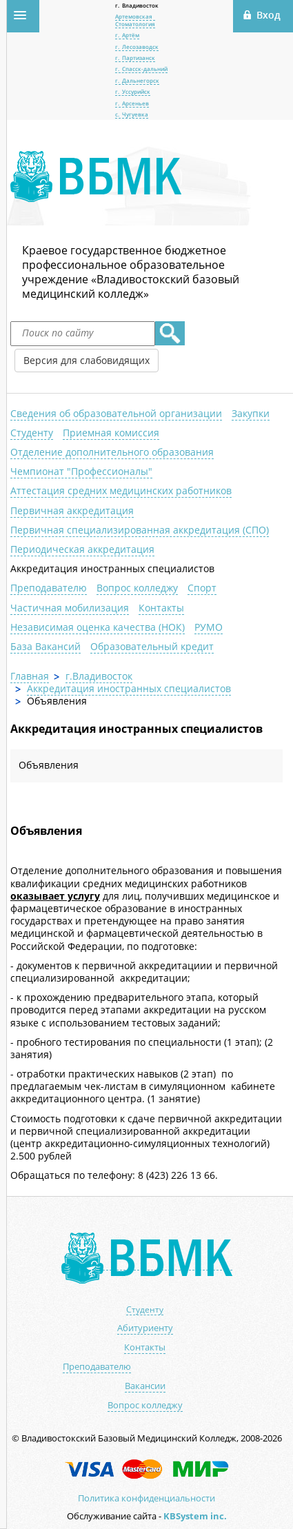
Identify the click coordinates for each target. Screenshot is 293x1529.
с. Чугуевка (131, 114)
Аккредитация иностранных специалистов (112, 568)
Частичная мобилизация (69, 607)
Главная (29, 675)
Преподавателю (48, 587)
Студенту (31, 432)
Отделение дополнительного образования (112, 451)
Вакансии (145, 1386)
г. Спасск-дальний (141, 68)
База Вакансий (45, 646)
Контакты (161, 607)
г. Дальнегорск (137, 80)
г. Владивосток (137, 5)
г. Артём (127, 35)
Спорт (202, 587)
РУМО (208, 627)
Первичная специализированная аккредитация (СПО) (139, 529)
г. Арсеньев (132, 103)
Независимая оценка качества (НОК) (97, 627)
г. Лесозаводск (137, 46)
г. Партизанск (135, 57)
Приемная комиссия (111, 432)
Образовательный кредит (152, 646)
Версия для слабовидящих (86, 360)
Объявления (49, 764)
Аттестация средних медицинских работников (121, 490)
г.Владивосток (98, 675)
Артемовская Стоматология (135, 19)
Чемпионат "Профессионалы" (81, 471)
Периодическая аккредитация (82, 549)
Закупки (251, 413)
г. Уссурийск (132, 91)
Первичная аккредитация (72, 510)
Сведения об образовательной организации (116, 413)
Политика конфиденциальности (146, 1498)
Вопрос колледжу (137, 587)
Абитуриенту (145, 1328)
